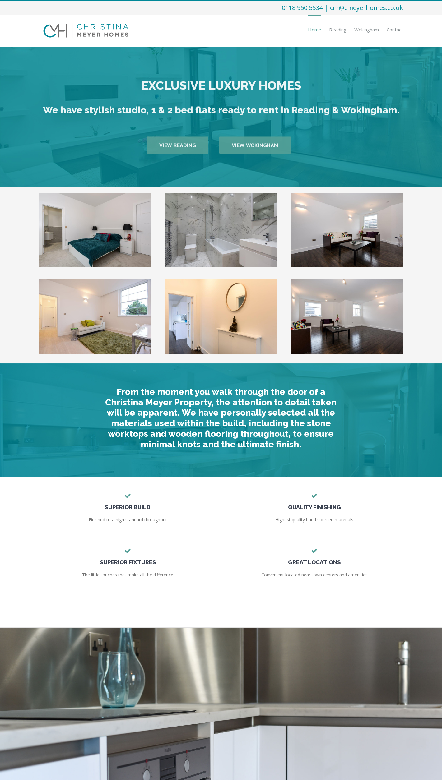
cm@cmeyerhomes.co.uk (366, 7)
